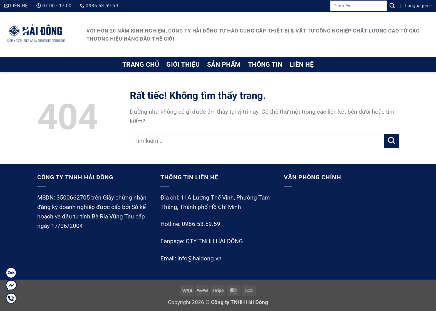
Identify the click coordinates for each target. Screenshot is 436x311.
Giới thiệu (183, 64)
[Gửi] (392, 5)
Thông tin (265, 64)
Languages (418, 5)
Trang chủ (140, 64)
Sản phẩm (224, 64)
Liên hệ (302, 64)
